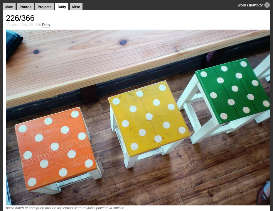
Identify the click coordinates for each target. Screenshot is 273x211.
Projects (44, 7)
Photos (25, 7)
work (242, 5)
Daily (62, 7)
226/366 (20, 18)
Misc (76, 7)
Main (9, 7)
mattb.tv (256, 5)
